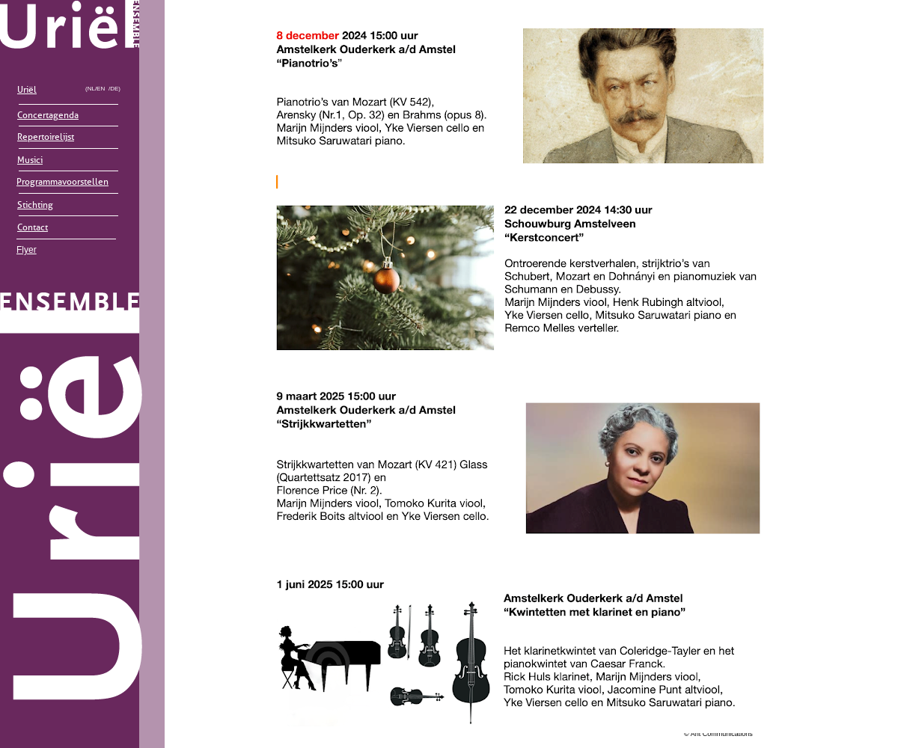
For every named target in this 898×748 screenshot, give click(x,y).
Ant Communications (722, 734)
